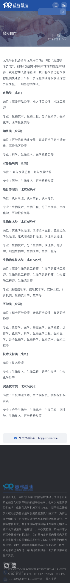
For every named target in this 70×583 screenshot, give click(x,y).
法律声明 (37, 578)
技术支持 (51, 578)
